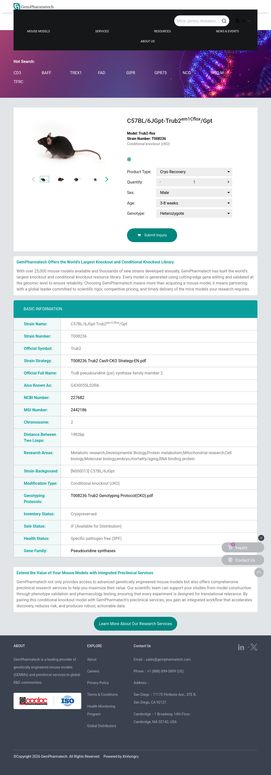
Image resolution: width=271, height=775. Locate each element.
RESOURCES (135, 23)
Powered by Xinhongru (121, 756)
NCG (187, 72)
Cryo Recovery (173, 171)
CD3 (17, 72)
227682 (77, 397)
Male (164, 192)
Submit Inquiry (152, 235)
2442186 (79, 410)
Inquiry (237, 546)
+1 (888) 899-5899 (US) (165, 671)
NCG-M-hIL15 (220, 72)
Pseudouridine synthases (93, 550)
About (91, 659)
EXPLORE (95, 646)
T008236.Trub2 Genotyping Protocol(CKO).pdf (112, 495)
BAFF (46, 72)
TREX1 (76, 72)
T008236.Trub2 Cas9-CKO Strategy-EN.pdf (108, 360)
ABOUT (20, 646)
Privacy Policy (98, 683)
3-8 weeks (169, 203)
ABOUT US (234, 23)
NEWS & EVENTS (185, 23)
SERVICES (90, 23)
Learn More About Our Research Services (135, 623)
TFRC (18, 81)
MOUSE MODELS (41, 23)
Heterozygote (172, 213)
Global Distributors (101, 726)
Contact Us (143, 646)
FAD (101, 72)
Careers (93, 671)
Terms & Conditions (102, 695)
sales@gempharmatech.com (168, 659)
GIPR (130, 72)
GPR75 (161, 72)
